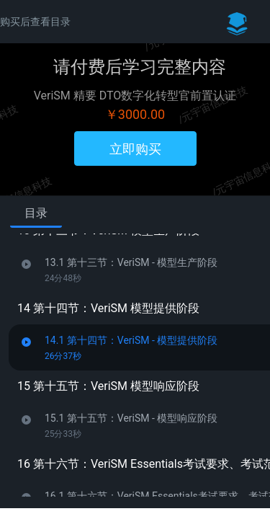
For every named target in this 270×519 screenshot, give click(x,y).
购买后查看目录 (35, 21)
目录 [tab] (36, 213)
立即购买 (135, 148)
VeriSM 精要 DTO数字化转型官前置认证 (135, 95)
